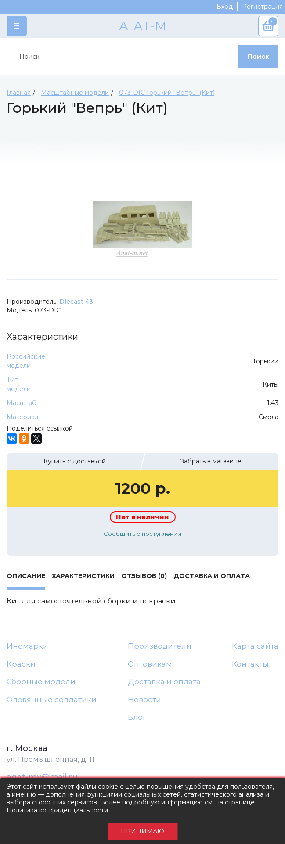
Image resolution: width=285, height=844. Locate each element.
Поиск (258, 57)
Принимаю (142, 831)
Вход (224, 7)
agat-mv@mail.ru (42, 777)
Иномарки (27, 646)
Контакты (250, 664)
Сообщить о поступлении (142, 533)
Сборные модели (41, 681)
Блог (137, 717)
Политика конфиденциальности (57, 810)
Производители (159, 646)
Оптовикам (150, 664)
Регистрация (262, 7)
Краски (21, 664)
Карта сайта (255, 646)
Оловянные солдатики (52, 699)
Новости (144, 699)
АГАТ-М (142, 25)
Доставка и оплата (164, 681)
